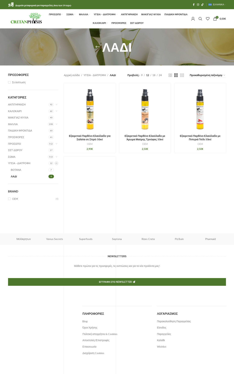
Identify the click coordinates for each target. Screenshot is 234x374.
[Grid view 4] (182, 75)
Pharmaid (210, 238)
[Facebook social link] (193, 4)
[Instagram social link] (198, 4)
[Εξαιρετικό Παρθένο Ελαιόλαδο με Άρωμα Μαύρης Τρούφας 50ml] (145, 109)
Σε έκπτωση (19, 82)
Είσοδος (161, 327)
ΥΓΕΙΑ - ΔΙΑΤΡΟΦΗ (19, 163)
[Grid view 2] (170, 75)
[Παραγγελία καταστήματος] (207, 75)
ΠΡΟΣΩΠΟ (14, 143)
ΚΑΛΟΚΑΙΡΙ (15, 111)
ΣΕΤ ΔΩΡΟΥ (15, 150)
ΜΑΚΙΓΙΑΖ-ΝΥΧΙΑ (18, 117)
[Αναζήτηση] (200, 18)
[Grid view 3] (176, 75)
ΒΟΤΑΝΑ (16, 169)
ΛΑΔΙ (14, 176)
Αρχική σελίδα (72, 75)
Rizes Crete (148, 238)
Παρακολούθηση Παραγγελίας (174, 321)
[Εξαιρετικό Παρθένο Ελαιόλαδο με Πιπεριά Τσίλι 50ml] (200, 109)
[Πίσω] (97, 47)
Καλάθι (161, 340)
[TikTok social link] (202, 4)
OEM (15, 198)
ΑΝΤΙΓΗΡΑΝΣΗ (17, 104)
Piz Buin (179, 238)
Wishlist (161, 346)
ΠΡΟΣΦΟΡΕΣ (16, 137)
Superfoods (86, 238)
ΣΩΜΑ (11, 156)
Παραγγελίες (164, 333)
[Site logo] (26, 18)
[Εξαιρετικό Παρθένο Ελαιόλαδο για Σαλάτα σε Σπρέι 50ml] (90, 109)
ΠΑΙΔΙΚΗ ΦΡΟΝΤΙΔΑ (20, 130)
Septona (117, 238)
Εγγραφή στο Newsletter (117, 299)
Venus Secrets (54, 238)
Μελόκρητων (23, 238)
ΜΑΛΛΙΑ (13, 124)
